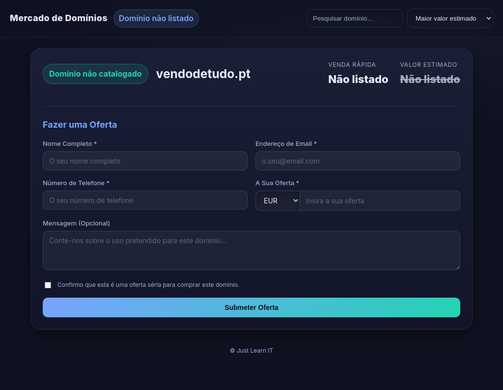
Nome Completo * (70, 143)
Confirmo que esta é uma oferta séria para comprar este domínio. (148, 284)
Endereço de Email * (286, 143)
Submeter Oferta (251, 307)
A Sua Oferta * (277, 183)
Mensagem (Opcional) (76, 223)
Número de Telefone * (76, 183)
